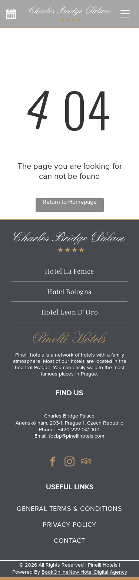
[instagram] (69, 462)
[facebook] (53, 462)
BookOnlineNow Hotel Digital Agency (84, 572)
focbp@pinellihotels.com (76, 436)
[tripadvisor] (86, 462)
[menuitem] (69, 508)
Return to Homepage (70, 202)
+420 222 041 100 (79, 429)
